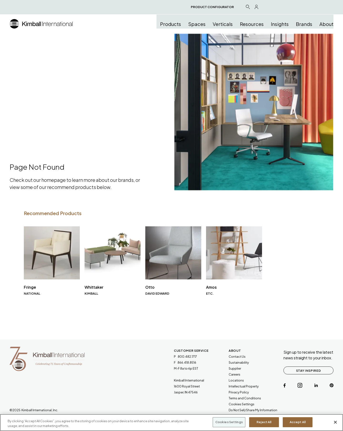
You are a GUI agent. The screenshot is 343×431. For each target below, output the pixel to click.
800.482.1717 (187, 356)
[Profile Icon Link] (256, 7)
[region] (171, 422)
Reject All (264, 422)
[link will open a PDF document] (245, 398)
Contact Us (237, 356)
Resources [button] (252, 24)
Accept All (298, 422)
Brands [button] (304, 24)
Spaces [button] (197, 24)
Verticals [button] (223, 24)
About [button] (326, 24)
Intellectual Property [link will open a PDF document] (244, 386)
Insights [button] (280, 24)
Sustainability (239, 362)
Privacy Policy (239, 392)
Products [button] (170, 24)
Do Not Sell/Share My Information (253, 410)
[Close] (335, 422)
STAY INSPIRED (308, 370)
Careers (234, 374)
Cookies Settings (241, 404)
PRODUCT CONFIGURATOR (212, 7)
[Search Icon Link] (248, 7)
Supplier (235, 368)
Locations (236, 380)
